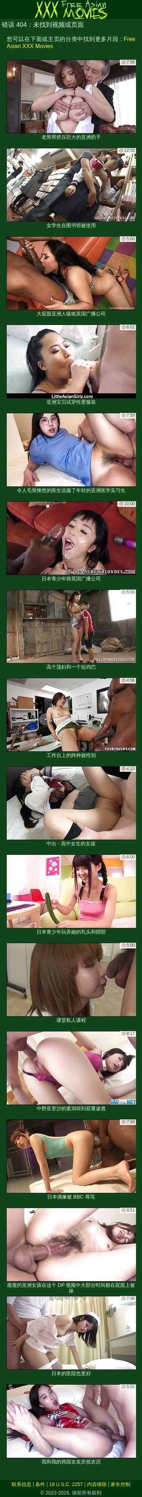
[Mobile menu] (6, 9)
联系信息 (21, 1484)
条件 (40, 1484)
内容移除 (97, 1484)
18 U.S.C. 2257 (66, 1484)
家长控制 (120, 1484)
